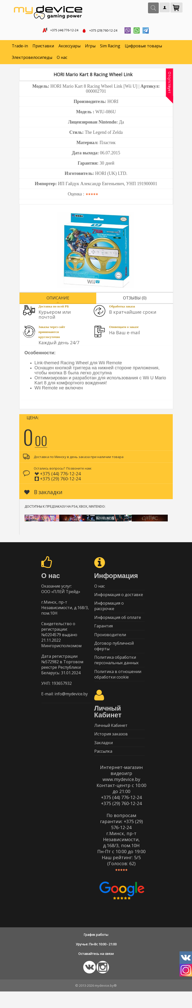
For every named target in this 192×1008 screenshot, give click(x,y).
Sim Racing (110, 47)
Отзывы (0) (134, 299)
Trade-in (20, 47)
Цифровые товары (143, 47)
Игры (90, 47)
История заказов (111, 747)
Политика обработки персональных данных (116, 670)
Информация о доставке (118, 598)
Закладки (103, 757)
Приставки (43, 47)
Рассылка (103, 767)
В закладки (43, 493)
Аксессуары (69, 47)
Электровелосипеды (32, 59)
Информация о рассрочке (109, 610)
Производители (110, 642)
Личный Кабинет (111, 738)
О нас (62, 59)
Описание (57, 299)
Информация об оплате (117, 623)
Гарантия (103, 632)
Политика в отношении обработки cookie (117, 685)
